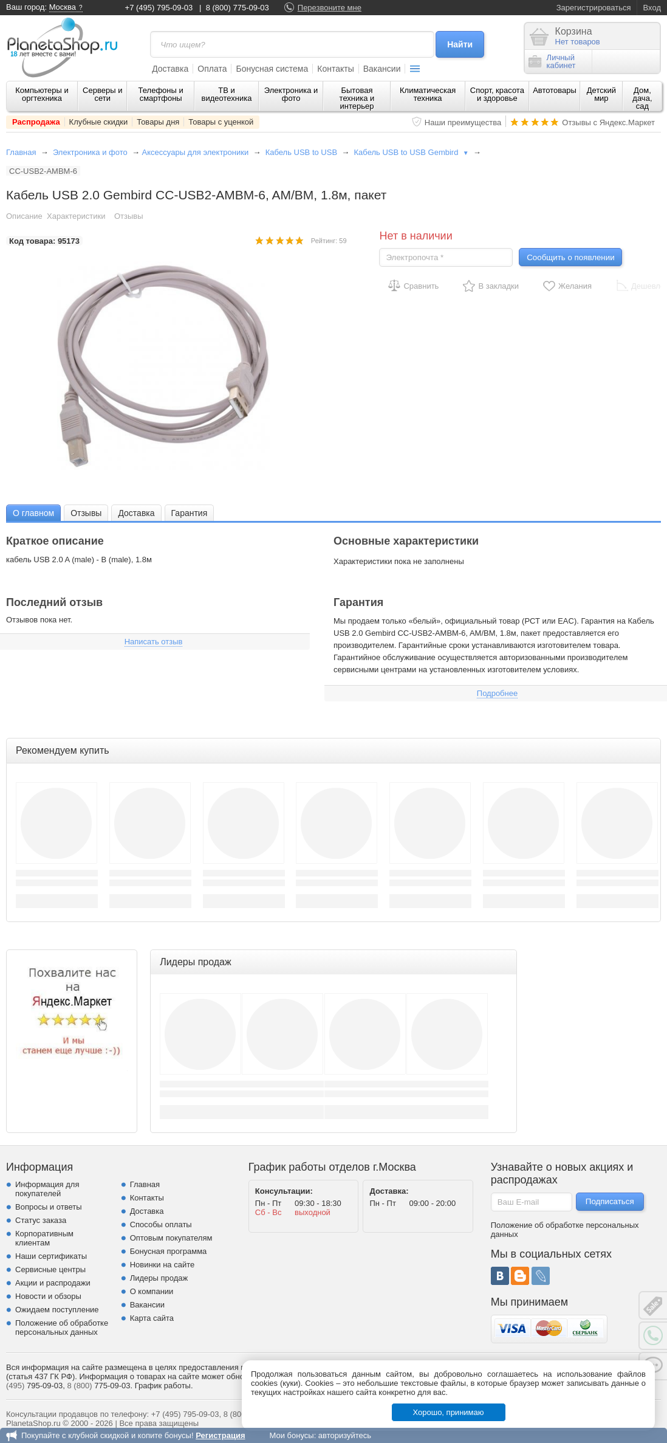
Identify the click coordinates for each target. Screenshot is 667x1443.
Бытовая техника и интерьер (357, 98)
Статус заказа (40, 1220)
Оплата (212, 69)
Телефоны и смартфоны (161, 94)
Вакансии (382, 69)
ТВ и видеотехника (227, 94)
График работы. (164, 1385)
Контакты (335, 69)
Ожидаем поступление (57, 1309)
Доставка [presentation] (136, 513)
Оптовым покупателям (171, 1237)
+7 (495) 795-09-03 (159, 7)
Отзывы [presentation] (85, 513)
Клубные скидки (98, 121)
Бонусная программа (168, 1251)
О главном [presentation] (33, 513)
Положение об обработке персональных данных (61, 1327)
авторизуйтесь (344, 1435)
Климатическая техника (428, 94)
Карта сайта (152, 1318)
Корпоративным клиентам (44, 1238)
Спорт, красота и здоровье (497, 94)
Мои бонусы (291, 1435)
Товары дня (158, 121)
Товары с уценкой (220, 121)
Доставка (170, 69)
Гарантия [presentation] (189, 513)
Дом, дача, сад (642, 98)
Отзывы (128, 216)
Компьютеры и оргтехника (42, 94)
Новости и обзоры (48, 1296)
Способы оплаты (161, 1224)
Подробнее (497, 693)
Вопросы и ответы (48, 1206)
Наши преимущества (463, 122)
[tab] (33, 513)
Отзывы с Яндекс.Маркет (608, 122)
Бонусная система (272, 69)
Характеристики (76, 216)
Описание (24, 216)
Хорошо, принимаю (448, 1412)
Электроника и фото (291, 94)
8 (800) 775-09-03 (237, 7)
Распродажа (36, 121)
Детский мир (601, 94)
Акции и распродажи (53, 1282)
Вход (652, 7)
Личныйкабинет (552, 61)
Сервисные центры (50, 1269)
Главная (21, 152)
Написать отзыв (154, 641)
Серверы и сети (102, 94)
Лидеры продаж (159, 1278)
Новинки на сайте (162, 1264)
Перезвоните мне (329, 7)
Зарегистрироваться (593, 7)
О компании (152, 1291)
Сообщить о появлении (570, 257)
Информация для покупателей (47, 1189)
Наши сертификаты (51, 1256)
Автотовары (554, 90)
